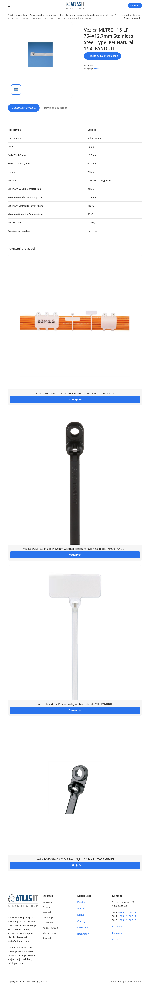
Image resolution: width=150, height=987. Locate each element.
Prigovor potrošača (133, 980)
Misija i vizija (49, 932)
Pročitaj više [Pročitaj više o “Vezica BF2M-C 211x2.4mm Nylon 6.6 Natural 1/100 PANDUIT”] (75, 709)
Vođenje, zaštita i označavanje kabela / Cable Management (57, 15)
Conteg (81, 920)
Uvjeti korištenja (114, 980)
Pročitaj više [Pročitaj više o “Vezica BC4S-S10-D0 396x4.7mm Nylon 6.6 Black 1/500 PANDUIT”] (75, 864)
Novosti (47, 911)
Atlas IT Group (50, 927)
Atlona (80, 907)
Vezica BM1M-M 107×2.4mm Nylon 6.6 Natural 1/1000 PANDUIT (75, 393)
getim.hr (43, 980)
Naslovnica (48, 901)
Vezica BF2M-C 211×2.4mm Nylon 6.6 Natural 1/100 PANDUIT (75, 703)
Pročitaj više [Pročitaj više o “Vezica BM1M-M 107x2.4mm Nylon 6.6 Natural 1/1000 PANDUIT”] (75, 398)
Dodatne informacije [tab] (24, 107)
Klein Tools (83, 926)
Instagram (117, 932)
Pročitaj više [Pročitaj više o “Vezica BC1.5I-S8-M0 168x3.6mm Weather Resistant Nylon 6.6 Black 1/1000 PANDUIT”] (75, 554)
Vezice (11, 18)
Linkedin (116, 938)
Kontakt (47, 937)
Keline (80, 913)
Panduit (81, 901)
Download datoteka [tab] (55, 107)
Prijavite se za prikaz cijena (102, 56)
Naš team (48, 921)
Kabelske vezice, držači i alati (100, 15)
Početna (11, 15)
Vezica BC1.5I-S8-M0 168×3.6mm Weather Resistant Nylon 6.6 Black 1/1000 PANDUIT (75, 548)
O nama (47, 906)
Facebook (117, 925)
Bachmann (83, 933)
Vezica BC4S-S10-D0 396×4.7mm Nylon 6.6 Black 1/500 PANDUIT (75, 858)
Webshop (22, 15)
